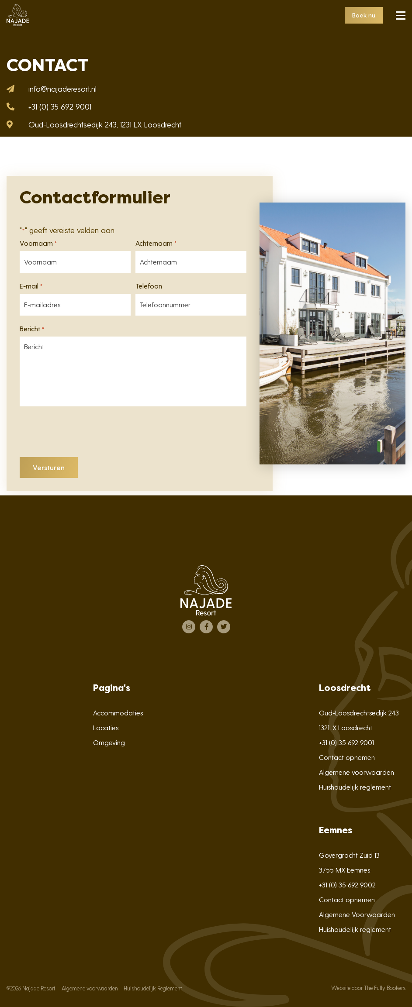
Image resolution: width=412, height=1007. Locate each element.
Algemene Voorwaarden (357, 914)
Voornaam (38, 243)
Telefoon (148, 285)
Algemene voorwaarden (356, 772)
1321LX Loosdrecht (345, 727)
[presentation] (86, 433)
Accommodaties (118, 712)
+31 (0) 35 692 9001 (346, 742)
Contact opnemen (347, 757)
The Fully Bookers (384, 987)
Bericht (32, 328)
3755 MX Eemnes (344, 870)
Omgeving (109, 742)
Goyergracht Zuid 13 (349, 855)
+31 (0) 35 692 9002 (347, 884)
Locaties (105, 727)
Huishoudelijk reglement (355, 787)
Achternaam (156, 243)
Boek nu (363, 15)
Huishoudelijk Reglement (153, 988)
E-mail (31, 285)
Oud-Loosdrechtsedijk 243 (359, 712)
